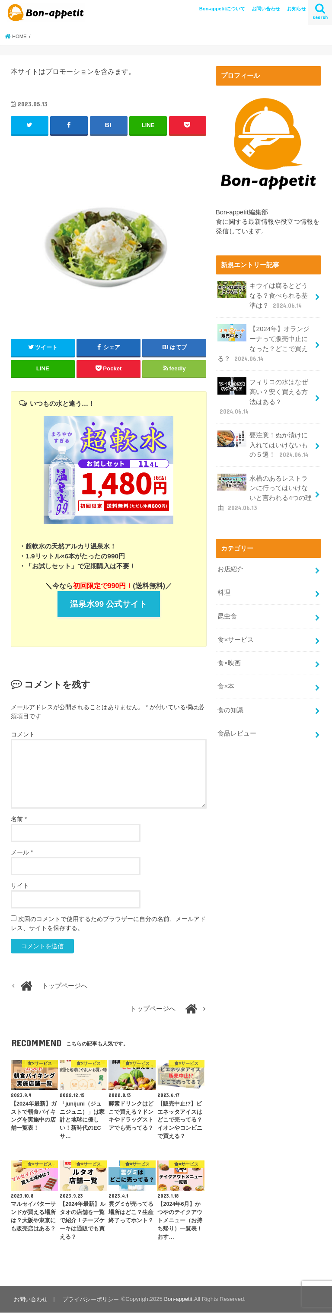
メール (22, 852)
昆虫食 (227, 608)
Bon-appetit (177, 1299)
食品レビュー (236, 723)
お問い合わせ (266, 8)
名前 (19, 819)
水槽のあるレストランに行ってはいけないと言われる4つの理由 (264, 487)
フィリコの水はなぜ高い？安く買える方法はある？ (262, 394)
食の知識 (230, 700)
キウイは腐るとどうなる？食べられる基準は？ (262, 295)
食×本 (225, 677)
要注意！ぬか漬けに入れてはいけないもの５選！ (263, 441)
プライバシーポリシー (90, 1299)
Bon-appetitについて (222, 8)
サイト (20, 886)
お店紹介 (230, 562)
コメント (23, 734)
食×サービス (235, 631)
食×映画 (229, 654)
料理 (223, 585)
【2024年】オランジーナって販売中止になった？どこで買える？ (263, 342)
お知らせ (296, 8)
